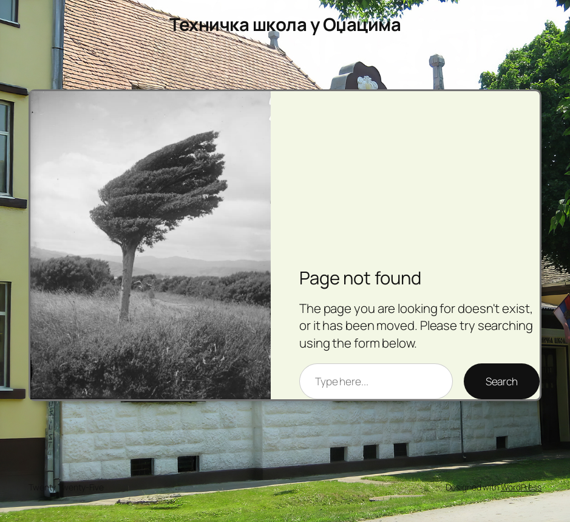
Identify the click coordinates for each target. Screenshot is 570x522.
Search (502, 381)
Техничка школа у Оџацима (285, 24)
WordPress (521, 487)
